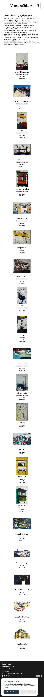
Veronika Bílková (21, 6)
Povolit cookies (11, 692)
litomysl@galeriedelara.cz (14, 673)
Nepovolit (28, 692)
